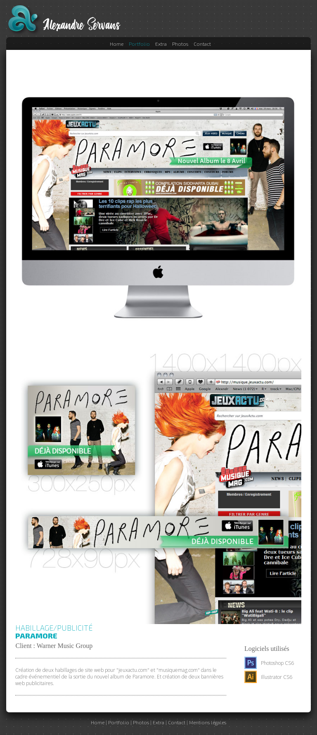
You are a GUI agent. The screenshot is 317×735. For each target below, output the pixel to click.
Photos (180, 44)
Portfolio (139, 44)
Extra (161, 44)
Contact (202, 44)
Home (116, 44)
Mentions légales (207, 722)
